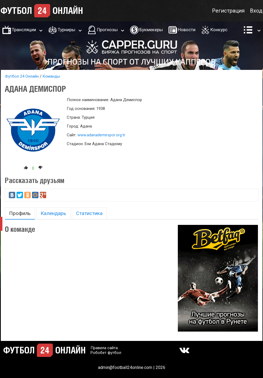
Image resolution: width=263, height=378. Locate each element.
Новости (186, 29)
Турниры (66, 29)
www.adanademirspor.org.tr (101, 135)
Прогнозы (107, 29)
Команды (51, 76)
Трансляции (24, 29)
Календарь (53, 213)
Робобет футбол (106, 352)
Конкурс (218, 29)
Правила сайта (104, 347)
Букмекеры (151, 29)
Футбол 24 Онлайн (22, 76)
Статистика (89, 213)
